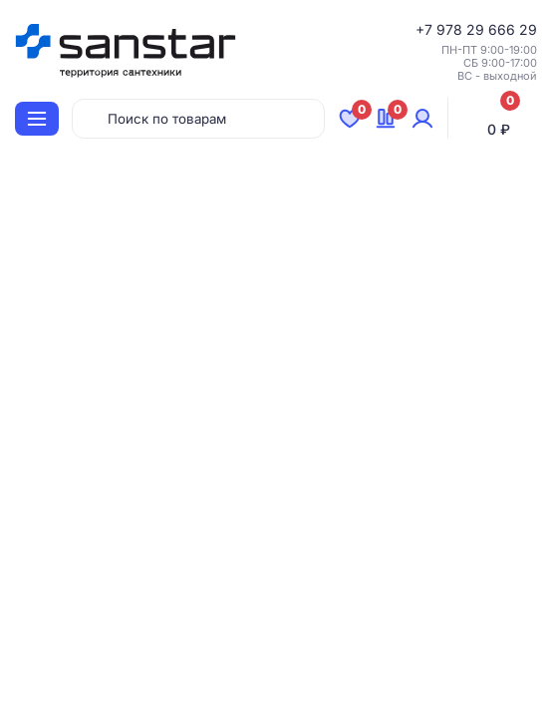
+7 (425, 29)
